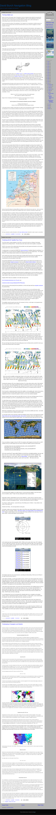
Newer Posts (5, 805)
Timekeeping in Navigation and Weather (12, 624)
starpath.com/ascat (14, 262)
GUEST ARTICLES (49, 24)
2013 (48, 81)
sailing (10, 801)
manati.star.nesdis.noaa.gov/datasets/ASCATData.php (13, 282)
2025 (48, 63)
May (49, 105)
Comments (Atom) (10, 807)
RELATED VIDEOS (49, 27)
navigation (6, 801)
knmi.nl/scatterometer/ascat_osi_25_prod (10, 280)
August (49, 90)
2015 (48, 78)
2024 (48, 64)
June (49, 104)
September (50, 89)
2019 (48, 72)
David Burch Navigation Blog (15, 5)
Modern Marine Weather (29, 73)
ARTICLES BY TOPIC (50, 22)
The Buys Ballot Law (7, 15)
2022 (48, 67)
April (49, 107)
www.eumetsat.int (24, 250)
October (49, 87)
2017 (48, 75)
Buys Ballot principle (23, 232)
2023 (48, 66)
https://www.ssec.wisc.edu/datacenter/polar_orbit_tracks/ (14, 415)
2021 (48, 69)
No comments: (18, 234)
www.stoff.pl (24, 456)
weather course (19, 73)
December (50, 84)
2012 (48, 83)
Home (23, 805)
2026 (48, 61)
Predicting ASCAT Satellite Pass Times (12, 240)
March (49, 108)
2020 (48, 70)
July (49, 92)
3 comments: (17, 618)
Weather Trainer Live (19, 76)
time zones (13, 801)
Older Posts (40, 805)
